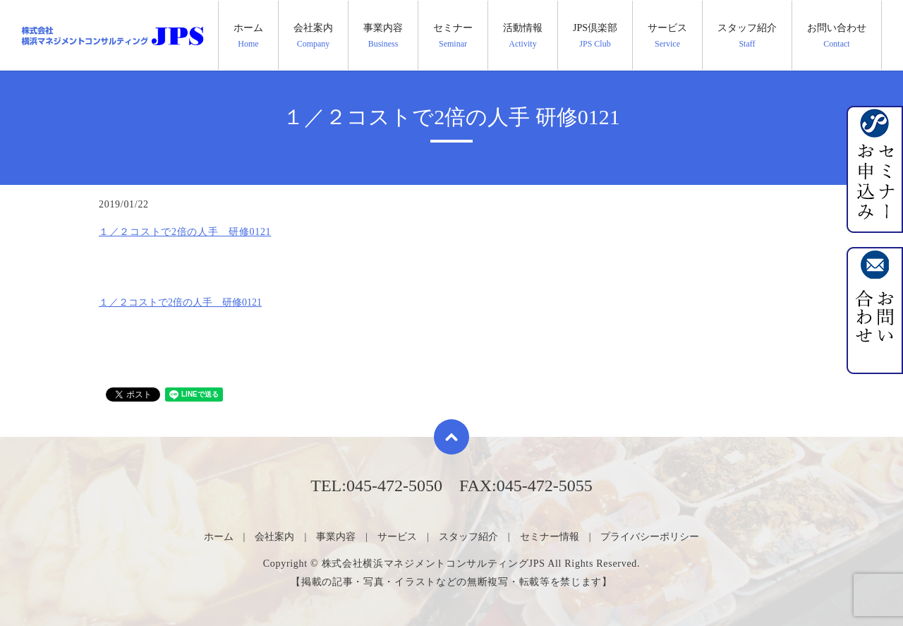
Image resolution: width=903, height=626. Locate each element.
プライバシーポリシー (649, 536)
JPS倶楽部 (595, 36)
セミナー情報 (549, 536)
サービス (667, 36)
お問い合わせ (836, 36)
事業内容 (383, 36)
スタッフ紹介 (747, 36)
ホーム (248, 36)
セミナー (453, 36)
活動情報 (523, 36)
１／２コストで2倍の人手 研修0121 (185, 232)
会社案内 (313, 36)
